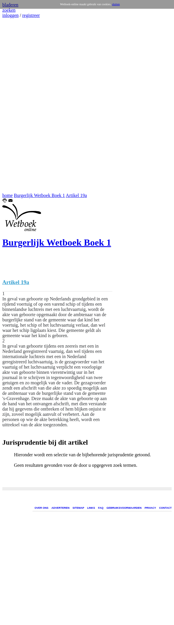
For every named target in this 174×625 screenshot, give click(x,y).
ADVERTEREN (61, 507)
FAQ (101, 507)
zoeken (8, 10)
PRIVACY (150, 507)
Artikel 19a (76, 195)
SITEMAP (78, 507)
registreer (31, 15)
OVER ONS (42, 507)
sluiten (116, 4)
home (7, 195)
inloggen (10, 15)
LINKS (91, 507)
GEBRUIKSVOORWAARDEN (123, 507)
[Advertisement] (19, 105)
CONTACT (165, 507)
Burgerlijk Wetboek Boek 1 (39, 195)
